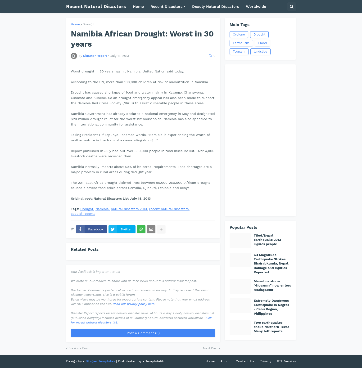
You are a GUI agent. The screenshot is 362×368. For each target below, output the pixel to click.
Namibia (102, 209)
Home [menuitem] (138, 6)
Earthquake (241, 43)
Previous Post (78, 348)
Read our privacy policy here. (134, 304)
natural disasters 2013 (129, 209)
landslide (260, 51)
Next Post (210, 348)
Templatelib (154, 361)
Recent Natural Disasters (96, 6)
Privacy (265, 361)
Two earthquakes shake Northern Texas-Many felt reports (272, 327)
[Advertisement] (260, 140)
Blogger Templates (100, 361)
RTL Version (286, 361)
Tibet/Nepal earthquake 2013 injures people (267, 239)
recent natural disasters (169, 209)
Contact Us (245, 361)
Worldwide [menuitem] (256, 6)
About (225, 361)
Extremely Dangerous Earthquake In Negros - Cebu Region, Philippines (271, 307)
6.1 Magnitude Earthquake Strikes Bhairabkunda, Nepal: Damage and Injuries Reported (271, 263)
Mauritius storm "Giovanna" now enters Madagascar (272, 285)
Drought (89, 24)
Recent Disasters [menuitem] (166, 6)
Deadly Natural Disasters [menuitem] (215, 6)
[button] (291, 6)
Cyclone (239, 34)
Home (75, 24)
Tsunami (239, 51)
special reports (83, 213)
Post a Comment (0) (143, 333)
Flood (262, 43)
